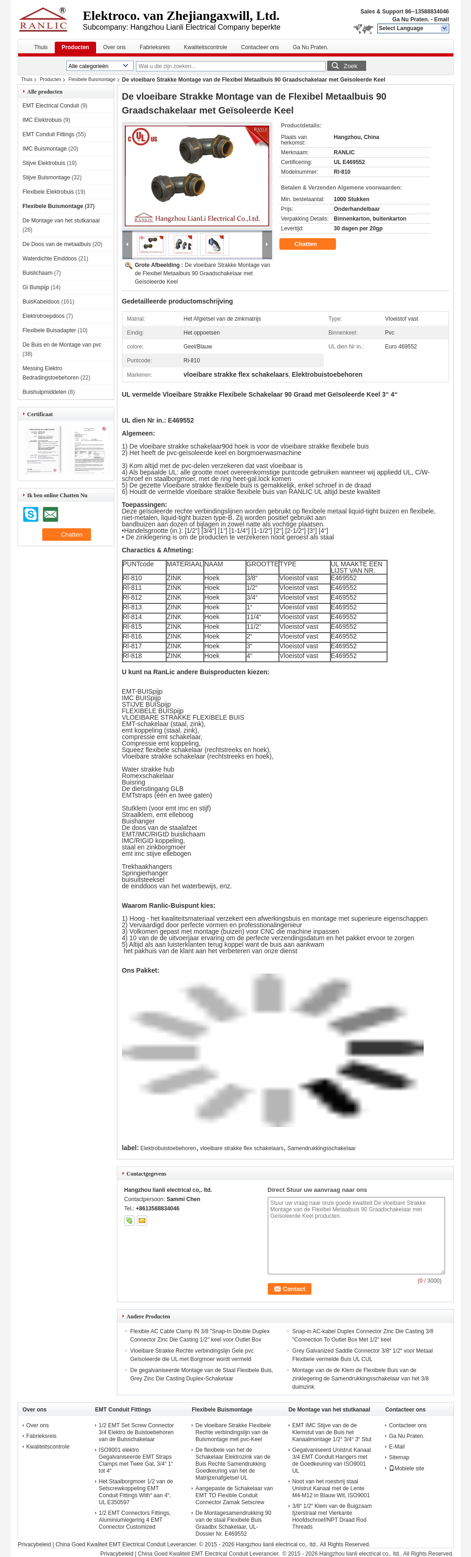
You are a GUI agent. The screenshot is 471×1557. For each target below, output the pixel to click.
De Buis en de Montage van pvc (62, 345)
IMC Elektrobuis (42, 120)
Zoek (351, 66)
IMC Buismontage (45, 149)
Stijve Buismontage (47, 177)
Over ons (114, 47)
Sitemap (399, 1457)
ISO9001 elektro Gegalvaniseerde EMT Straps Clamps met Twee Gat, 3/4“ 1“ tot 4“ (136, 1460)
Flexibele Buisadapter (49, 330)
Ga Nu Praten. (410, 19)
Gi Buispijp (36, 287)
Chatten (312, 244)
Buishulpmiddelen (45, 392)
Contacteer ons (260, 47)
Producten (75, 47)
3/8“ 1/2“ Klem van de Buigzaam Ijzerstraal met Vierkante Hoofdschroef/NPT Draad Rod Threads (332, 1516)
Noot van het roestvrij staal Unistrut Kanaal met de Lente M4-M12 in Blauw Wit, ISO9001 (331, 1488)
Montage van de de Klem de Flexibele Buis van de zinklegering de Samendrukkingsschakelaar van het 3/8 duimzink (360, 1378)
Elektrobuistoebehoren (168, 1148)
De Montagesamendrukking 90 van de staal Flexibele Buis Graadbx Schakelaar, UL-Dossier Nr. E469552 (233, 1523)
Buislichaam (38, 273)
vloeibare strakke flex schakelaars (242, 1148)
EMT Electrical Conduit (51, 105)
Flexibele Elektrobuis (48, 192)
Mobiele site (406, 1468)
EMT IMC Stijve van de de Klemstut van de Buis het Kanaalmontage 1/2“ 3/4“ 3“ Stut (332, 1432)
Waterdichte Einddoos (50, 258)
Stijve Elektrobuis (44, 163)
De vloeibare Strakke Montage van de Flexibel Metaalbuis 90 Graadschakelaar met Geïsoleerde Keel (203, 273)
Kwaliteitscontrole (205, 47)
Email (441, 19)
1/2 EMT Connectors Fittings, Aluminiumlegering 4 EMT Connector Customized (135, 1520)
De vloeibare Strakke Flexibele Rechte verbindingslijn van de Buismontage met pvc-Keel (233, 1432)
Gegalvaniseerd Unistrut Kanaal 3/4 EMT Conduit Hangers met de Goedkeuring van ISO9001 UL (331, 1460)
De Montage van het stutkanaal (61, 220)
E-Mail (397, 1446)
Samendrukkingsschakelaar (321, 1148)
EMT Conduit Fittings (49, 134)
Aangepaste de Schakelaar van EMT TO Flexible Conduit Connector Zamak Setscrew (234, 1495)
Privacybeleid (34, 1544)
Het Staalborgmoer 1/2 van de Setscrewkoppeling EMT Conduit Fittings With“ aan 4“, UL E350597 (136, 1492)
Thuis (41, 47)
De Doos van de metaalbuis (57, 244)
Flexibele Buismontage (92, 79)
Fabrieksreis (155, 47)
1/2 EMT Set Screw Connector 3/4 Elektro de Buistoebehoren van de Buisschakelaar (136, 1432)
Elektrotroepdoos (44, 316)
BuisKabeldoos (41, 301)
